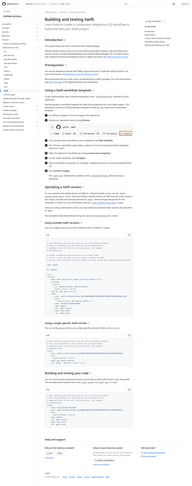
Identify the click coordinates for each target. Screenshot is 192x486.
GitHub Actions (12, 16)
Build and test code (76, 12)
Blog (107, 477)
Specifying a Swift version (64, 187)
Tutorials (63, 12)
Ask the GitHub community (153, 452)
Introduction (55, 40)
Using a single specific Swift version (67, 323)
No (59, 453)
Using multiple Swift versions (63, 222)
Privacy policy (49, 458)
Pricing (87, 477)
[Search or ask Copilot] (89, 4)
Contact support (148, 456)
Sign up (185, 4)
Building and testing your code (68, 373)
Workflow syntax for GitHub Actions (82, 74)
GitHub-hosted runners (117, 56)
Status (79, 477)
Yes (49, 453)
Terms (65, 477)
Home (6, 11)
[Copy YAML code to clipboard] (129, 235)
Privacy (72, 477)
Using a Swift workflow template (69, 90)
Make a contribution (104, 460)
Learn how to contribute (101, 464)
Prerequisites (56, 65)
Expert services (98, 477)
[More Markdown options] (164, 21)
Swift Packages (55, 82)
